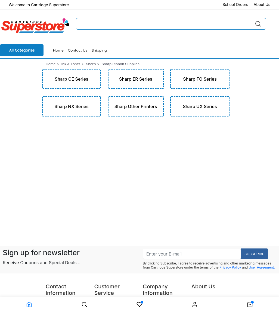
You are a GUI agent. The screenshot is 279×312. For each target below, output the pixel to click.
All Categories (22, 50)
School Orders (235, 4)
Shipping (99, 50)
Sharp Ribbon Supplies (120, 64)
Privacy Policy (230, 267)
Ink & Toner (70, 64)
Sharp (91, 64)
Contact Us (77, 50)
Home (58, 50)
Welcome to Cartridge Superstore (39, 4)
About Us (262, 4)
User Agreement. (262, 267)
